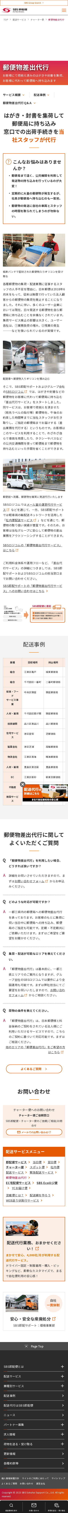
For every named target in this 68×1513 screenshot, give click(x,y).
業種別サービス (14, 1386)
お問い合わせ (26, 1483)
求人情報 (9, 1434)
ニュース (9, 1415)
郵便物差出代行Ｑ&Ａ (17, 103)
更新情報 (10, 1454)
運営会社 (40, 1483)
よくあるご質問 (9, 1483)
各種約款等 (11, 1463)
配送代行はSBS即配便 (18, 1405)
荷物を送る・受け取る (18, 1444)
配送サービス (12, 1376)
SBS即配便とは (14, 1366)
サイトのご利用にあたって (35, 1478)
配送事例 (40, 95)
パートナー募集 (14, 1424)
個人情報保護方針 (10, 1478)
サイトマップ (58, 1478)
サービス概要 (12, 95)
